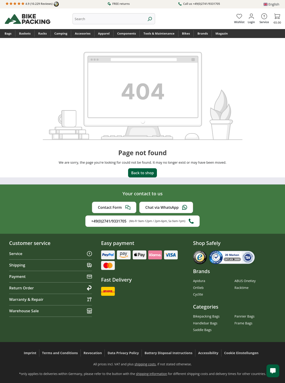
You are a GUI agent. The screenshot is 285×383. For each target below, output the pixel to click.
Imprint (30, 353)
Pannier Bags (244, 316)
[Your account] (251, 17)
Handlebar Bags (205, 323)
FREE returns (119, 4)
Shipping (50, 265)
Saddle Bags (202, 330)
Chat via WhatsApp (166, 207)
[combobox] (109, 18)
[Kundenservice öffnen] (272, 370)
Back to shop (142, 172)
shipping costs (145, 364)
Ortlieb (198, 287)
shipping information (151, 374)
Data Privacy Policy (123, 353)
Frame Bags (243, 323)
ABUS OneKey (245, 281)
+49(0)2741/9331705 (142, 221)
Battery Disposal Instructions (168, 353)
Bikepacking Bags (206, 316)
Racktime (241, 287)
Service (50, 253)
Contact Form (114, 207)
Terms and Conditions (60, 353)
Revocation (92, 353)
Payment (50, 276)
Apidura (199, 281)
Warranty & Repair (50, 299)
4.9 (32, 4)
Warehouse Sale (50, 310)
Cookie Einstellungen (241, 353)
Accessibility (208, 353)
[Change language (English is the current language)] (271, 4)
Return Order (50, 288)
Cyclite (198, 294)
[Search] (149, 18)
